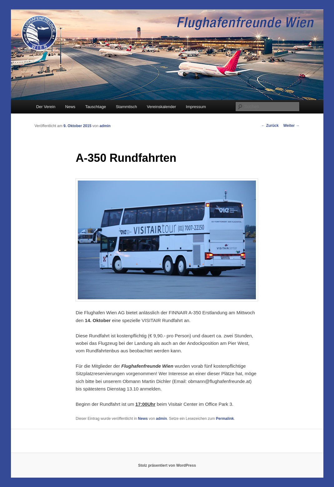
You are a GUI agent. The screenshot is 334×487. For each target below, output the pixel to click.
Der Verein (45, 106)
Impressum (196, 106)
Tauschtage (95, 106)
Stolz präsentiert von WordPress (167, 465)
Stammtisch (126, 106)
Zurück (269, 125)
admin (104, 126)
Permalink (225, 418)
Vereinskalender (161, 106)
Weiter (291, 125)
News (70, 106)
